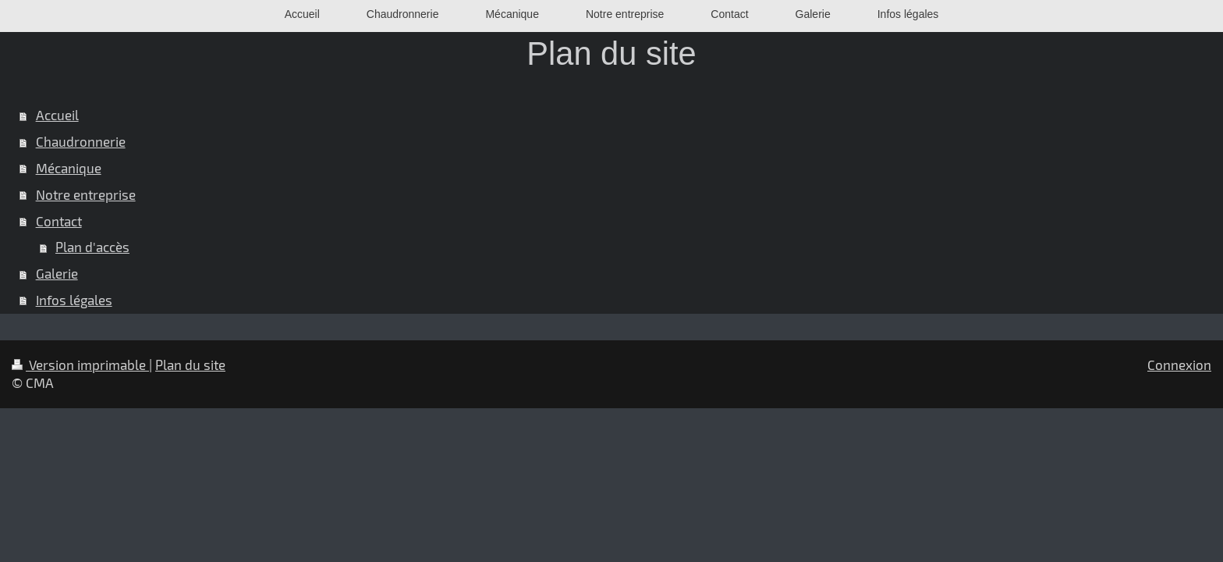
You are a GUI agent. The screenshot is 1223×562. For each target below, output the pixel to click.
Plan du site (190, 364)
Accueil (57, 115)
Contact (59, 221)
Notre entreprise (86, 194)
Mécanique (68, 168)
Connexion (1179, 364)
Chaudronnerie (81, 141)
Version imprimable (80, 364)
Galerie (57, 273)
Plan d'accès (92, 246)
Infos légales (74, 300)
